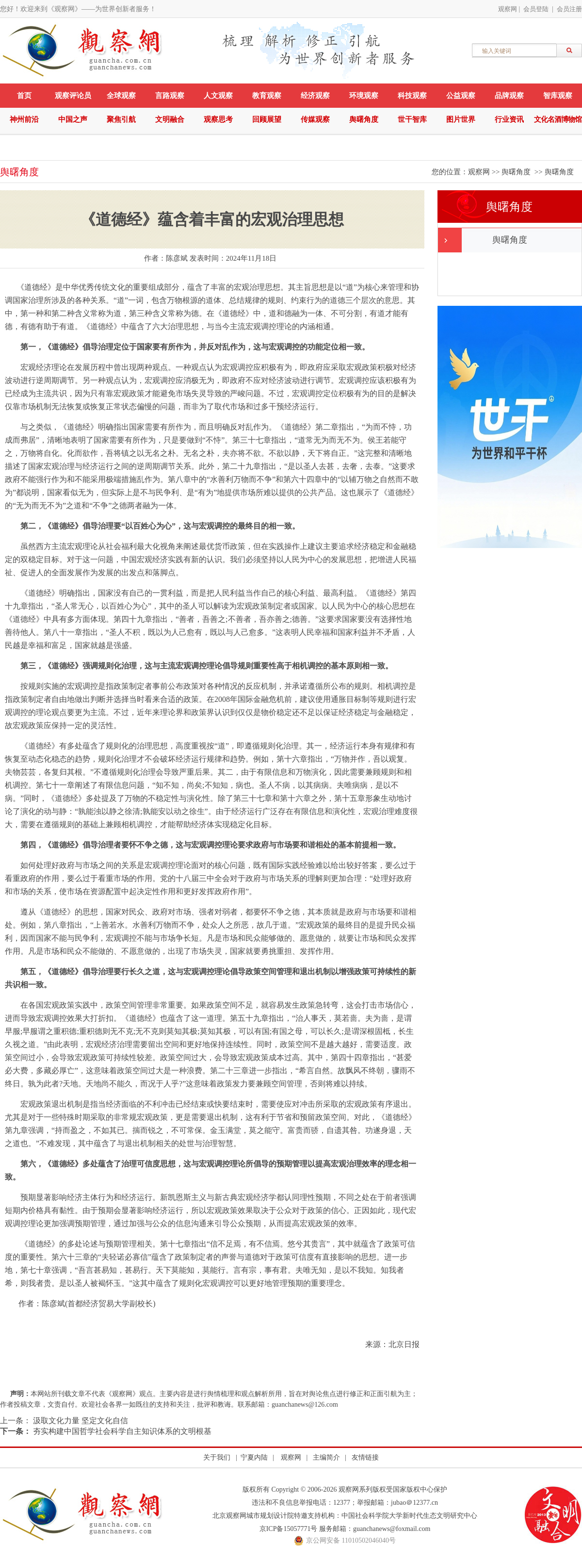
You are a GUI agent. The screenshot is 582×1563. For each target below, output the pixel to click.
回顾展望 (266, 119)
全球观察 (121, 96)
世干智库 (412, 119)
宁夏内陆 (254, 1457)
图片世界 (460, 119)
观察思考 (218, 119)
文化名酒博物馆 (558, 119)
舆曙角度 (363, 119)
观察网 (507, 9)
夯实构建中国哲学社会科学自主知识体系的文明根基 (121, 1431)
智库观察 (557, 96)
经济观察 (315, 96)
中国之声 (72, 119)
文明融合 (169, 119)
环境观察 (363, 96)
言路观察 (169, 96)
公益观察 (460, 96)
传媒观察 (315, 119)
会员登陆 (536, 9)
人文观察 (218, 96)
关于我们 (216, 1457)
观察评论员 (73, 96)
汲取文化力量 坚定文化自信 (79, 1420)
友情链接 (365, 1457)
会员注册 (569, 9)
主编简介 (326, 1457)
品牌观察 (509, 96)
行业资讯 (509, 119)
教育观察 (266, 96)
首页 (24, 96)
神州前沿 (24, 119)
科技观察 (412, 96)
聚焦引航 (121, 119)
